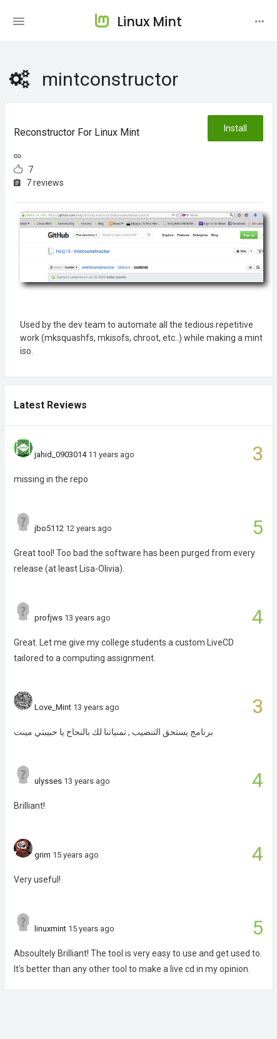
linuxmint (50, 928)
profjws (48, 617)
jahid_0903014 (60, 454)
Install (235, 128)
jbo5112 (49, 528)
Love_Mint (52, 707)
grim (42, 854)
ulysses (48, 781)
